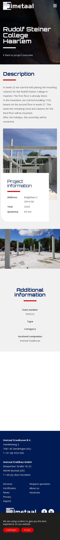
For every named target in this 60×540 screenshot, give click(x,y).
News (6, 492)
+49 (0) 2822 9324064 (17, 474)
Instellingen (11, 530)
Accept (27, 530)
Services (7, 483)
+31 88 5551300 (14, 452)
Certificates (9, 488)
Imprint (7, 501)
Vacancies (34, 492)
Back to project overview (19, 55)
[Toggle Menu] (55, 6)
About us (34, 488)
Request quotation (39, 483)
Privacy (7, 496)
